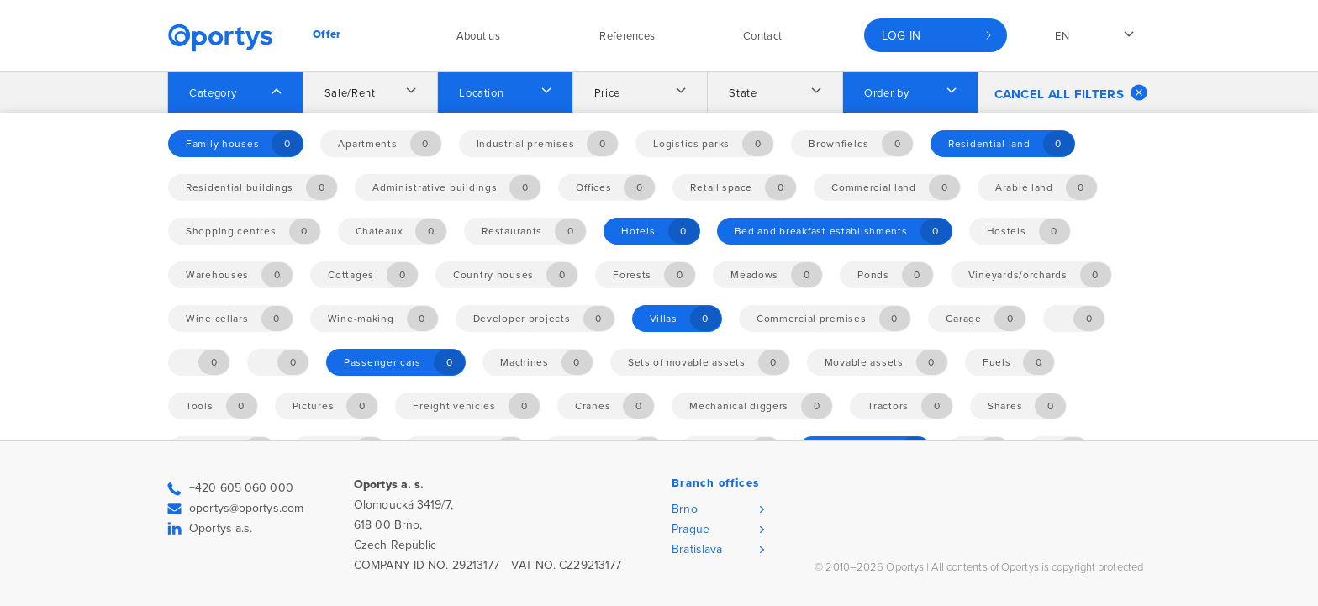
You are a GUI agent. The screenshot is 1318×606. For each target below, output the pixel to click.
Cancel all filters (1070, 92)
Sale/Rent (350, 93)
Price (607, 93)
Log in (901, 36)
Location (481, 93)
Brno (684, 509)
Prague (690, 529)
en (1062, 36)
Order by (886, 93)
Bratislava (697, 549)
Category (212, 93)
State (743, 93)
